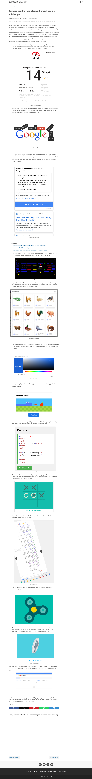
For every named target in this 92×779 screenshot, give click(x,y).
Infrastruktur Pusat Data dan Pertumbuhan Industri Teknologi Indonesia (30, 250)
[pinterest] (34, 708)
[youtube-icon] (44, 764)
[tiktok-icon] (47, 764)
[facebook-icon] (51, 764)
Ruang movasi (65, 10)
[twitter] (24, 708)
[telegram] (54, 708)
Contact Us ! (28, 771)
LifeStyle (45, 2)
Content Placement (35, 2)
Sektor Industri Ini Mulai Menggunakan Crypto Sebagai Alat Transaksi (29, 245)
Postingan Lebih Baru (14, 757)
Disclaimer (48, 771)
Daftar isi (54, 771)
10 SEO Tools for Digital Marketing (21, 248)
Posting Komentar (32, 18)
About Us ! (35, 771)
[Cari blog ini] (82, 2)
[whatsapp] (44, 708)
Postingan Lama (54, 757)
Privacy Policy (42, 771)
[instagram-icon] (40, 764)
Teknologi (61, 2)
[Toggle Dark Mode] (80, 2)
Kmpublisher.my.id (18, 2)
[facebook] (14, 708)
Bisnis (53, 2)
